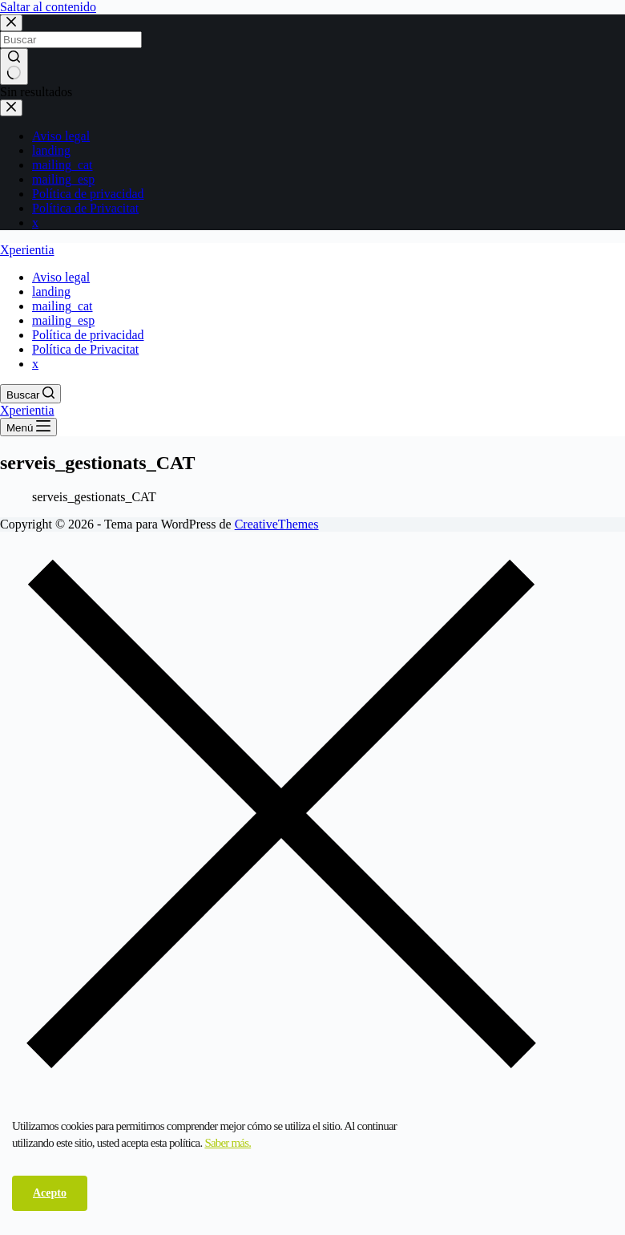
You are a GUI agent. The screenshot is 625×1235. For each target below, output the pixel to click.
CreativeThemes (277, 524)
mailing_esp (63, 179)
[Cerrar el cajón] (11, 107)
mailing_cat (62, 165)
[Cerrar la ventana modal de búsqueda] (11, 22)
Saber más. (227, 1142)
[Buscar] (30, 393)
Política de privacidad (88, 193)
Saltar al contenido (48, 7)
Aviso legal (61, 136)
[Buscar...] (71, 39)
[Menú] (28, 427)
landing (51, 150)
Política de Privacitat (85, 208)
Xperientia (27, 250)
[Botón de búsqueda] (14, 66)
